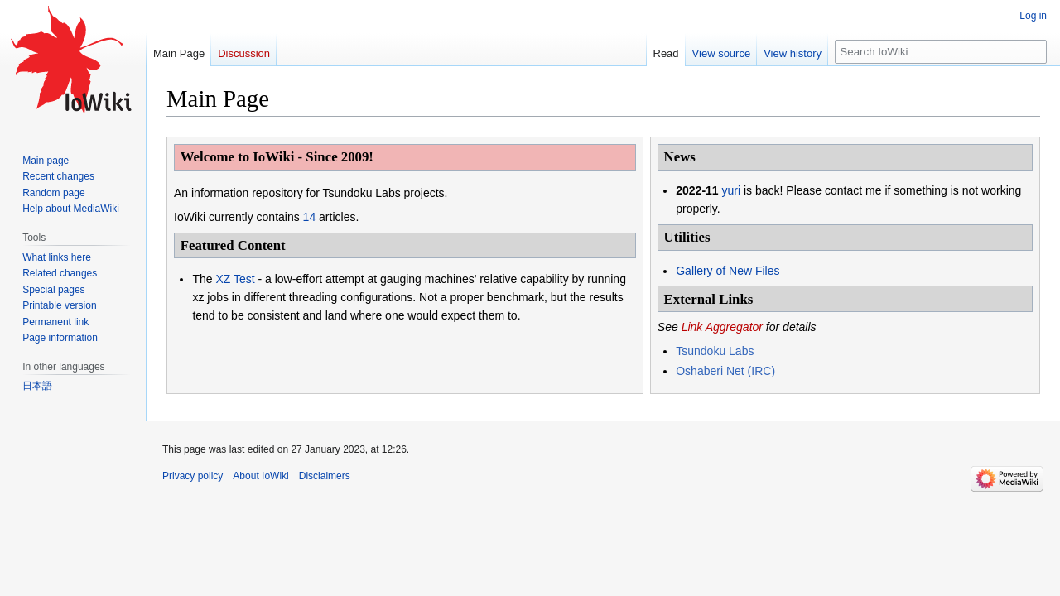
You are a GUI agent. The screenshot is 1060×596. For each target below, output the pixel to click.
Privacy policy (192, 476)
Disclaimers (324, 476)
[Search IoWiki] (941, 52)
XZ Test (234, 279)
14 (309, 216)
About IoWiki (260, 476)
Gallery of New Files (727, 270)
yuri (731, 190)
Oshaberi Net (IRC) (725, 370)
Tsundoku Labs (715, 351)
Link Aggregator (722, 327)
